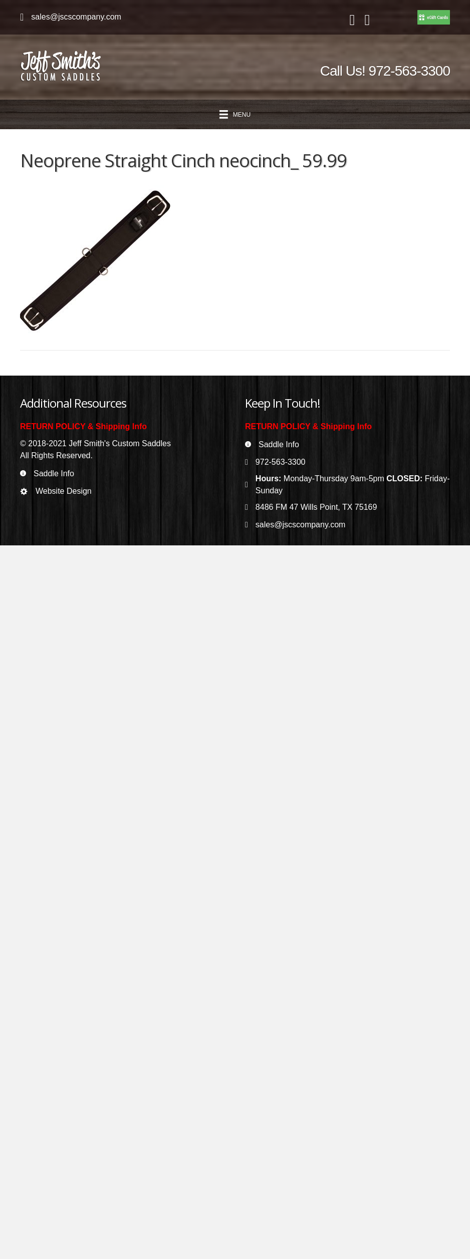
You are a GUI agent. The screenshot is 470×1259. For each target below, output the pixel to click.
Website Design (64, 491)
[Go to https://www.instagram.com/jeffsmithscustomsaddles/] (367, 21)
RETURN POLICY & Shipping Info (83, 426)
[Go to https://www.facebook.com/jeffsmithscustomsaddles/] (352, 21)
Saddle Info (54, 473)
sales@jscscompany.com (76, 17)
